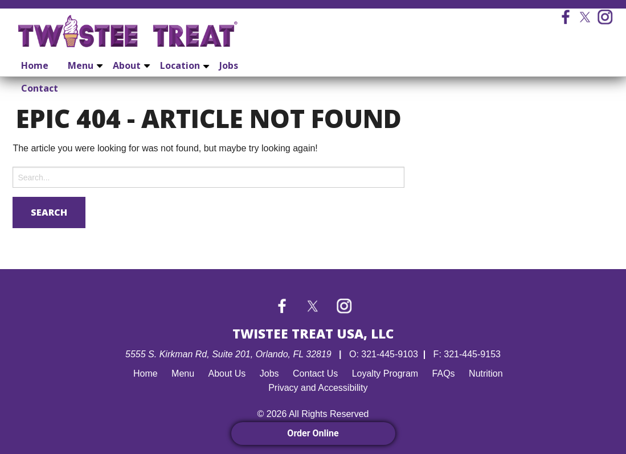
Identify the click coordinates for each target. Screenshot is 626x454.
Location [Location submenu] (180, 65)
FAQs (443, 373)
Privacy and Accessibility (317, 388)
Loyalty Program (385, 373)
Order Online (312, 433)
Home (34, 65)
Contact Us (315, 373)
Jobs (228, 65)
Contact (39, 88)
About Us (227, 373)
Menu (80, 65)
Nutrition (486, 373)
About (127, 65)
